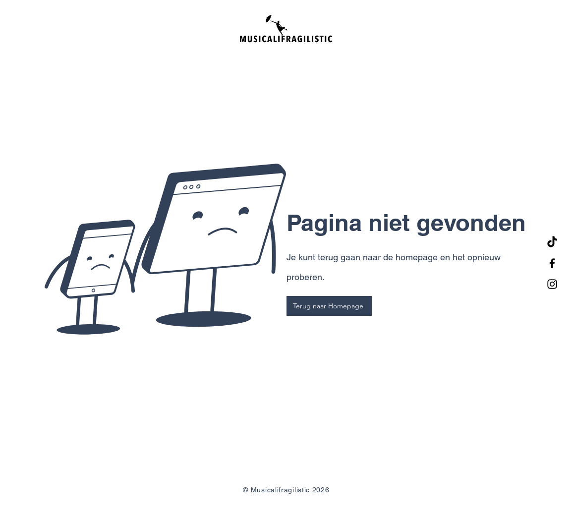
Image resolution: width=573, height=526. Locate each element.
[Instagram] (552, 284)
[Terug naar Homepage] (329, 306)
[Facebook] (552, 263)
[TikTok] (552, 242)
